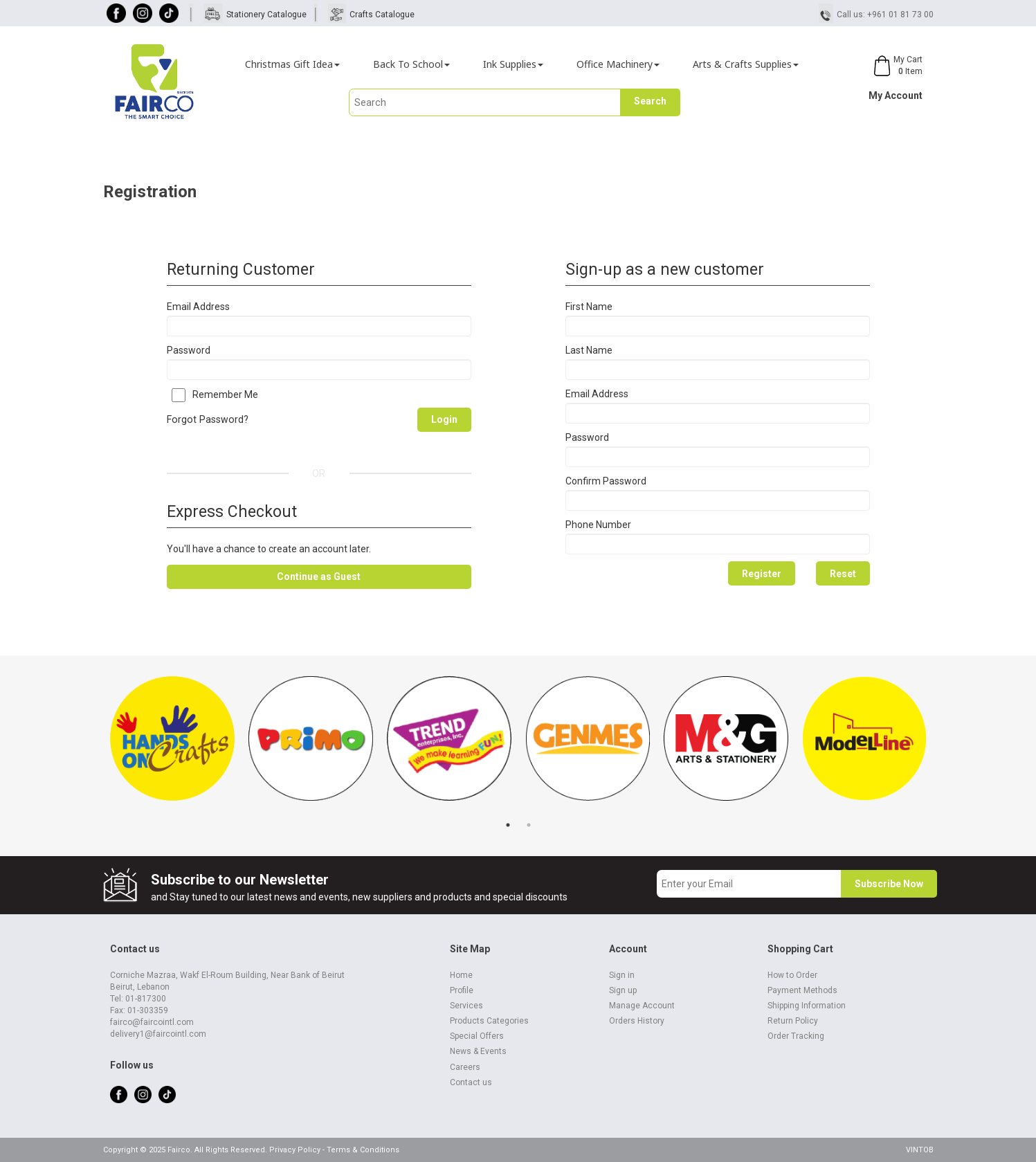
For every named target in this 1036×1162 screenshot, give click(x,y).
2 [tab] (529, 825)
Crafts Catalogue (382, 14)
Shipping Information (806, 1005)
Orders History (636, 1021)
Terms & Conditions (363, 1149)
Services (466, 1005)
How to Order (792, 975)
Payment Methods (802, 990)
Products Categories (489, 1021)
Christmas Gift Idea (292, 64)
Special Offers (477, 1036)
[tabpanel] (172, 745)
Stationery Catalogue (266, 14)
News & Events (478, 1051)
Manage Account (642, 1005)
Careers (465, 1067)
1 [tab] (508, 825)
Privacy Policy (294, 1149)
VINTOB (920, 1149)
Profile (461, 990)
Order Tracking (795, 1036)
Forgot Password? (207, 419)
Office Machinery (618, 64)
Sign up (623, 990)
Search (650, 101)
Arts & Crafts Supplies (746, 64)
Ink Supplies (513, 64)
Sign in (622, 975)
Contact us (471, 1082)
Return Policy (792, 1021)
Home (461, 975)
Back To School (411, 64)
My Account (896, 95)
